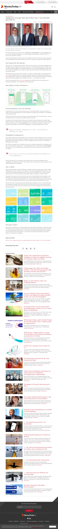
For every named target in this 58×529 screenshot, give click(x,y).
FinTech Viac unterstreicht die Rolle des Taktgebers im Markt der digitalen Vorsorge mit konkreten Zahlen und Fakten (37, 257)
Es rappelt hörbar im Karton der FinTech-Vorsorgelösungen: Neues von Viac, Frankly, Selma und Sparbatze (38, 308)
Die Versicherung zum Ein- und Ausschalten (35, 423)
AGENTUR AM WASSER (33, 523)
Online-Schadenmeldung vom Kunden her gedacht (37, 435)
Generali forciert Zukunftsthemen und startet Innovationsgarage (38, 410)
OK (52, 526)
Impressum (22, 521)
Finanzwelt (9, 12)
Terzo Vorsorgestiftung (25, 80)
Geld (15, 12)
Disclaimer (41, 521)
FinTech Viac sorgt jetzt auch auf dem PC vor (37, 346)
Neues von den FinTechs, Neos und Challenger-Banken (35, 281)
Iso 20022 (51, 2)
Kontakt (10, 521)
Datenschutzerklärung (32, 521)
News (2, 12)
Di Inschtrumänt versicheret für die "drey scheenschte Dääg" (36, 359)
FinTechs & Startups (48, 21)
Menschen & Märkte (28, 12)
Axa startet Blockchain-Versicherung (36, 460)
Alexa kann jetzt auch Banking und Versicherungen (36, 473)
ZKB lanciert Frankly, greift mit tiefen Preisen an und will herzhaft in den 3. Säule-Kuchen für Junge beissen (38, 321)
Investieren (41, 21)
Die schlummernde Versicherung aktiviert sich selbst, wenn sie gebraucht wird (38, 448)
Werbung (47, 521)
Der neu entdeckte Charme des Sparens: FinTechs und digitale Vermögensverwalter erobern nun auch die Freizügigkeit (37, 295)
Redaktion (16, 521)
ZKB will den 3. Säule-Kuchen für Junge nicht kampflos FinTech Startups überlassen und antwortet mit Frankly (37, 334)
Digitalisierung (39, 12)
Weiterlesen (38, 263)
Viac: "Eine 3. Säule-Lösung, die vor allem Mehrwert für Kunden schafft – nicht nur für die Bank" (29, 240)
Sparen (35, 21)
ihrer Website (9, 75)
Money (27, 2)
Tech (19, 12)
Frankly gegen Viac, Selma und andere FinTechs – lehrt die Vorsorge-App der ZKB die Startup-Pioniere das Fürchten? (37, 269)
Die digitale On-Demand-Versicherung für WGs (37, 385)
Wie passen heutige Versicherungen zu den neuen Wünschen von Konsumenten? (37, 397)
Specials (39, 2)
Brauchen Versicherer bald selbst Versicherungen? (34, 486)
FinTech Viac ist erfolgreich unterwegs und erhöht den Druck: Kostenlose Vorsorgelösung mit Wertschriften (37, 372)
